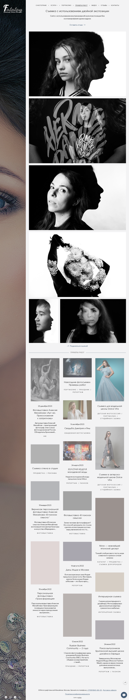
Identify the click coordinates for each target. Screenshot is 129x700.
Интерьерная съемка (109, 598)
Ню (45, 437)
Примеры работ (81, 5)
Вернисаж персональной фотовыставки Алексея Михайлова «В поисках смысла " (45, 514)
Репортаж (78, 393)
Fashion (84, 484)
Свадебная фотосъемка (77, 434)
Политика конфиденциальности (77, 694)
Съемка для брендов (110, 565)
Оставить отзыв (76, 25)
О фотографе (41, 5)
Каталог (101, 563)
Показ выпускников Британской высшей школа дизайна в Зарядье (110, 652)
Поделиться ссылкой (79, 347)
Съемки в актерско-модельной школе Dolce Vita (109, 478)
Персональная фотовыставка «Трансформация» (45, 597)
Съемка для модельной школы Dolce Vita (109, 408)
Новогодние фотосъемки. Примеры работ (77, 384)
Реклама (52, 474)
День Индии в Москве (77, 571)
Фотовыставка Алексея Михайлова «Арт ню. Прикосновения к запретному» (45, 415)
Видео (94, 5)
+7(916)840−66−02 (94, 690)
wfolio (80, 697)
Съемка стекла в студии (45, 469)
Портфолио (66, 5)
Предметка (39, 474)
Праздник (84, 390)
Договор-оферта (109, 690)
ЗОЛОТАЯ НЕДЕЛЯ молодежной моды (77, 471)
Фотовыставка (45, 534)
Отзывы (104, 5)
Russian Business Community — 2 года (77, 647)
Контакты (115, 5)
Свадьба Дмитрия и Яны (77, 429)
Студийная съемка (110, 419)
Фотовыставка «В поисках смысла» (77, 517)
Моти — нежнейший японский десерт (109, 548)
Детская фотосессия (109, 414)
